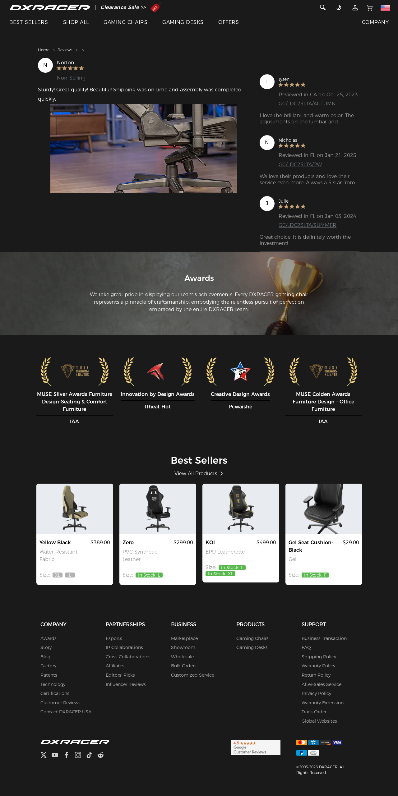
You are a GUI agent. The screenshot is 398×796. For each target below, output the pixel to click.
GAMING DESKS (183, 22)
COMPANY (375, 22)
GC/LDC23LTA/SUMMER (307, 225)
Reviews (65, 50)
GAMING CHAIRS (125, 22)
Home (43, 50)
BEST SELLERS (28, 22)
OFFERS (228, 22)
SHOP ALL (76, 22)
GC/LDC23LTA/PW (300, 165)
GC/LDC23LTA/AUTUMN (307, 104)
